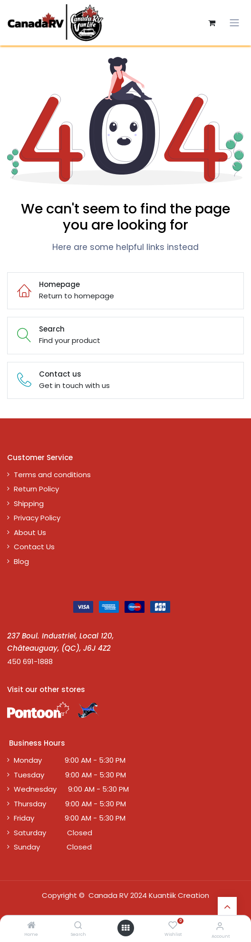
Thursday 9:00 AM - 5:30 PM (70, 804)
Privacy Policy (37, 518)
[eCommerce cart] (211, 22)
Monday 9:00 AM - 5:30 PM (70, 760)
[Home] (31, 926)
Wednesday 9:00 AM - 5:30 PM (71, 789)
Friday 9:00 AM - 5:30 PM (70, 818)
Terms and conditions (52, 475)
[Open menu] (125, 928)
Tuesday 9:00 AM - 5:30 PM (70, 775)
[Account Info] (219, 926)
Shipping (29, 503)
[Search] (78, 926)
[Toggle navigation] (234, 22)
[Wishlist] (172, 926)
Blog (21, 561)
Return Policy (36, 489)
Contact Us (34, 547)
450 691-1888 (30, 661)
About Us (30, 532)
